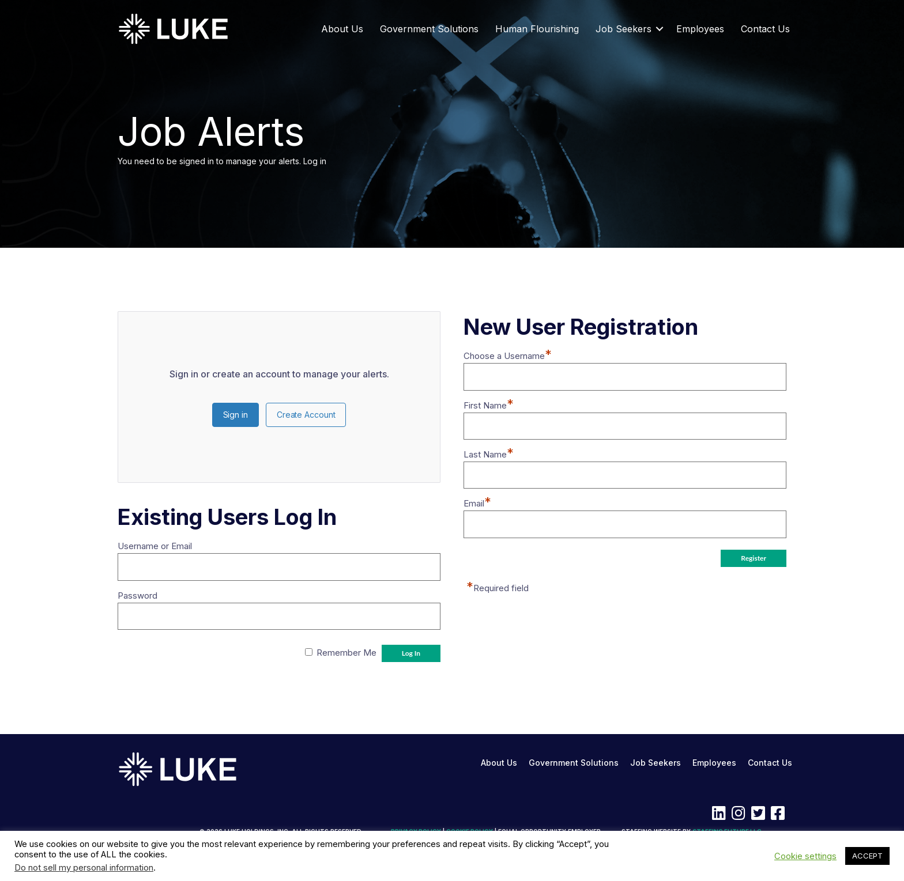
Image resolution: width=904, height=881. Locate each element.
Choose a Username (508, 355)
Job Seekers (623, 29)
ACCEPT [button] (867, 855)
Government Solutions (429, 29)
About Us (342, 29)
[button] (659, 28)
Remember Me (346, 652)
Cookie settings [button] (805, 856)
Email (477, 503)
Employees (700, 29)
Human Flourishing (537, 29)
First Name (489, 405)
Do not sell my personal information (83, 868)
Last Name (489, 454)
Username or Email (155, 545)
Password (137, 595)
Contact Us (765, 29)
